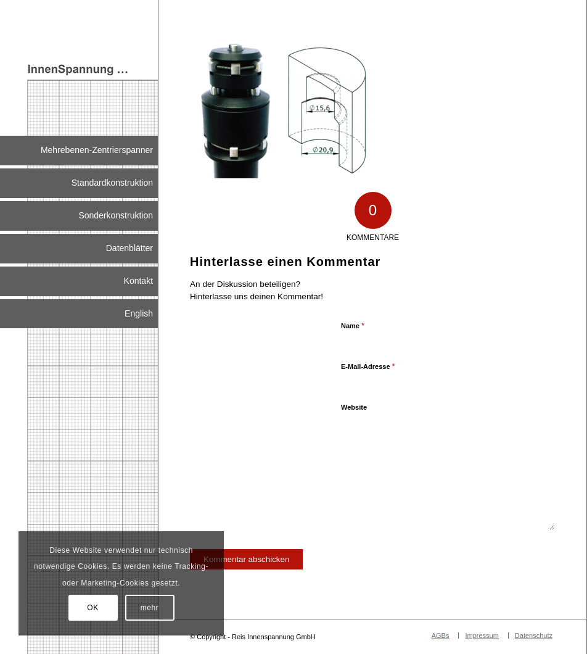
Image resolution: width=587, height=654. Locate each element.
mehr (150, 607)
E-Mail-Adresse (368, 366)
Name (352, 325)
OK (93, 607)
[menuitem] (79, 150)
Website (354, 407)
